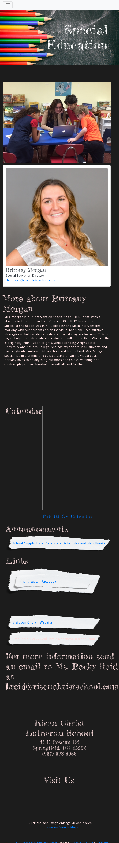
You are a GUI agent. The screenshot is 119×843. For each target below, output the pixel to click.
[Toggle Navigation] (8, 4)
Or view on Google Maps (60, 827)
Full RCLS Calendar (67, 516)
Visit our (33, 622)
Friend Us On (38, 581)
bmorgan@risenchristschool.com (31, 280)
